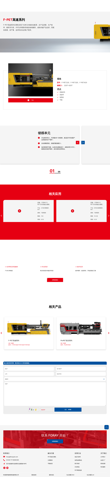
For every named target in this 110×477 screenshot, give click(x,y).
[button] (83, 142)
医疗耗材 (77, 463)
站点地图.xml (90, 475)
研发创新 (103, 463)
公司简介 (103, 456)
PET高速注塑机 (52, 456)
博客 (94, 9)
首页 (47, 9)
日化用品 (77, 467)
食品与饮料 (78, 456)
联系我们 (104, 9)
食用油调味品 (78, 460)
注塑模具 (50, 460)
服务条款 (51, 475)
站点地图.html (70, 475)
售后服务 (103, 467)
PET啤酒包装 (78, 470)
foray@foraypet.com (12, 456)
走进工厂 (103, 460)
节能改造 (50, 463)
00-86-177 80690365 (12, 460)
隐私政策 (34, 475)
